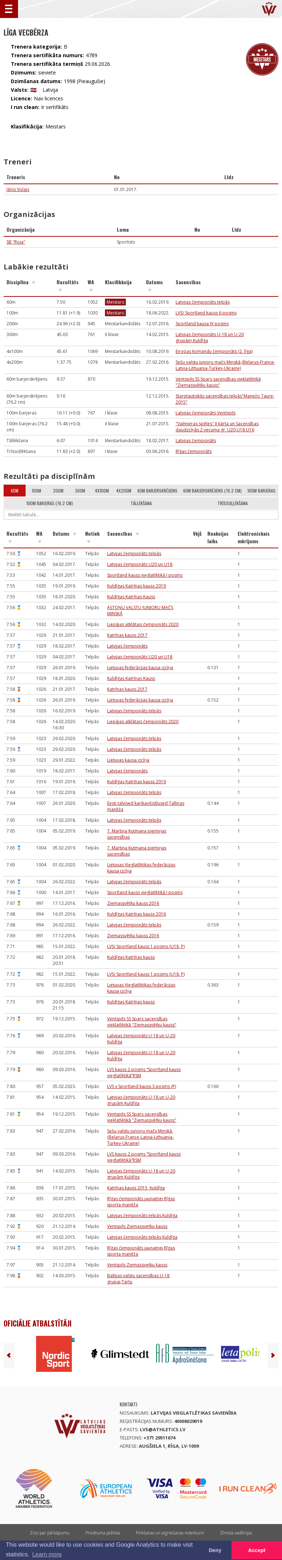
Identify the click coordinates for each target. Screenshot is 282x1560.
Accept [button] (256, 1550)
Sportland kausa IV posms (202, 324)
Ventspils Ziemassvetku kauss (137, 1226)
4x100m (102, 491)
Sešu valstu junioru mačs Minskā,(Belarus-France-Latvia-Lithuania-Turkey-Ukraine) (225, 365)
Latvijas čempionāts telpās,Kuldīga (142, 1215)
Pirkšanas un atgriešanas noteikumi (170, 1533)
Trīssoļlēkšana (232, 503)
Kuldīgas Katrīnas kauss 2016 (136, 914)
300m (80, 491)
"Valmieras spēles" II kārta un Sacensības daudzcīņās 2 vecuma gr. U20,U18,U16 (217, 427)
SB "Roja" (15, 242)
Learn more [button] (47, 1554)
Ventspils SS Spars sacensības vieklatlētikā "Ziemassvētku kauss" (218, 382)
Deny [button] (215, 1550)
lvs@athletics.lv (162, 1429)
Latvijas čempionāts (196, 440)
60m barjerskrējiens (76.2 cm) (212, 491)
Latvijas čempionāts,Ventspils (205, 413)
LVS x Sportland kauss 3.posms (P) (141, 1086)
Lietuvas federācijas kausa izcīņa (140, 668)
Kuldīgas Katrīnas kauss (131, 957)
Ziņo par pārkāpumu (50, 1533)
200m (58, 491)
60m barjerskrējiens (157, 491)
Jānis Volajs (17, 189)
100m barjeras (261, 491)
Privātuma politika (102, 1533)
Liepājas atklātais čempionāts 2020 (143, 624)
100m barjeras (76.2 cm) (49, 503)
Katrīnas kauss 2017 (127, 635)
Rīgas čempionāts (194, 451)
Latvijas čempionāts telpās (203, 302)
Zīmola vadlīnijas (236, 1533)
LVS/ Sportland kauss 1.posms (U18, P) (146, 946)
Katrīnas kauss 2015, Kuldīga (136, 1188)
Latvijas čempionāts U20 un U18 (139, 564)
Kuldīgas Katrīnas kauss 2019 (136, 586)
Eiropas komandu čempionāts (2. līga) (214, 351)
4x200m (123, 491)
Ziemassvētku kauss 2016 (133, 903)
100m (36, 491)
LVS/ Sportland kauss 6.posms (206, 313)
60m (14, 491)
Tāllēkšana (141, 503)
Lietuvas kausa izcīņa (128, 760)
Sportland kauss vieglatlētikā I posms (144, 575)
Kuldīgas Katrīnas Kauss (131, 597)
